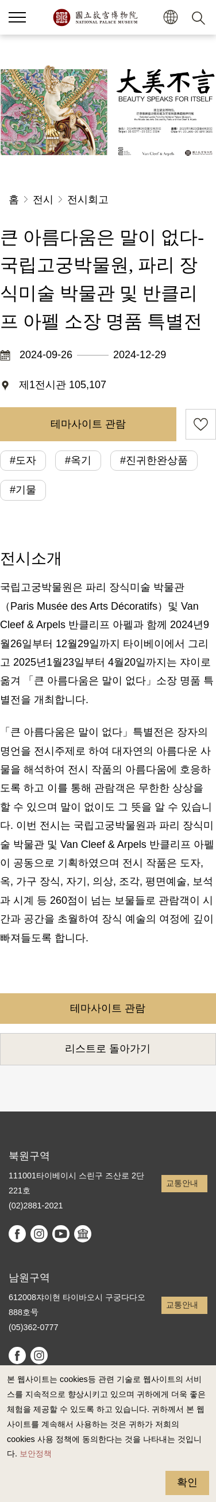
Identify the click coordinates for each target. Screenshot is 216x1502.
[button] (17, 17)
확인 (187, 1482)
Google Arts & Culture (82, 1233)
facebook (17, 1233)
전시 (43, 199)
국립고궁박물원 (95, 17)
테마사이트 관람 (88, 424)
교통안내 (182, 1183)
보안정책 (36, 1453)
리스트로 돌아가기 (108, 1048)
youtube (61, 1233)
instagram (39, 1233)
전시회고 (88, 199)
